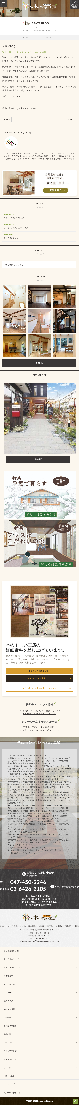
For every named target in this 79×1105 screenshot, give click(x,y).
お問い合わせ (9, 1076)
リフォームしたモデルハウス (16, 228)
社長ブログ (8, 1042)
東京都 (23, 926)
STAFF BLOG (37, 37)
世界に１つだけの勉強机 (14, 217)
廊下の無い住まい (11, 238)
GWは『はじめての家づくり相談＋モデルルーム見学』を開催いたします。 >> (39, 712)
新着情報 (7, 1017)
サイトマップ (9, 1084)
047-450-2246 (42, 933)
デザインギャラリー (12, 967)
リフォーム (8, 992)
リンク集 (7, 1067)
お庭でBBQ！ (50, 37)
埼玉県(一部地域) (54, 926)
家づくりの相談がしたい (39, 671)
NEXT (71, 119)
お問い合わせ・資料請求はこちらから (39, 688)
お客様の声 (8, 976)
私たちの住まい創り (12, 950)
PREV (7, 119)
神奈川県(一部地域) (36, 926)
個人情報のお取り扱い (13, 1092)
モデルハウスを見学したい (39, 678)
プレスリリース (10, 1059)
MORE (39, 363)
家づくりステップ (11, 959)
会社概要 (7, 1034)
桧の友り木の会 (10, 1026)
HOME (26, 37)
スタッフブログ (25, 52)
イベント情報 (9, 1009)
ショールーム (9, 984)
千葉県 (15, 926)
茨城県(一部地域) (71, 926)
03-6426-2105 (44, 935)
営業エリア (4, 926)
